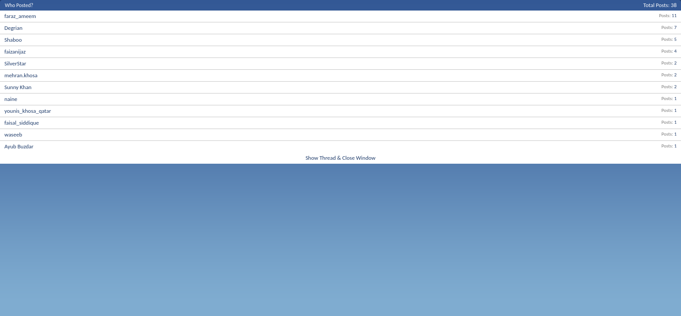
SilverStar (15, 63)
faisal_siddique (21, 122)
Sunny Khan (18, 87)
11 (674, 15)
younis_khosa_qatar (27, 111)
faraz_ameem (20, 16)
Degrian (13, 28)
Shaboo (13, 39)
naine (10, 99)
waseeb (13, 134)
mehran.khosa (20, 75)
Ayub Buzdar (18, 146)
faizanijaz (14, 51)
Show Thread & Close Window (340, 157)
